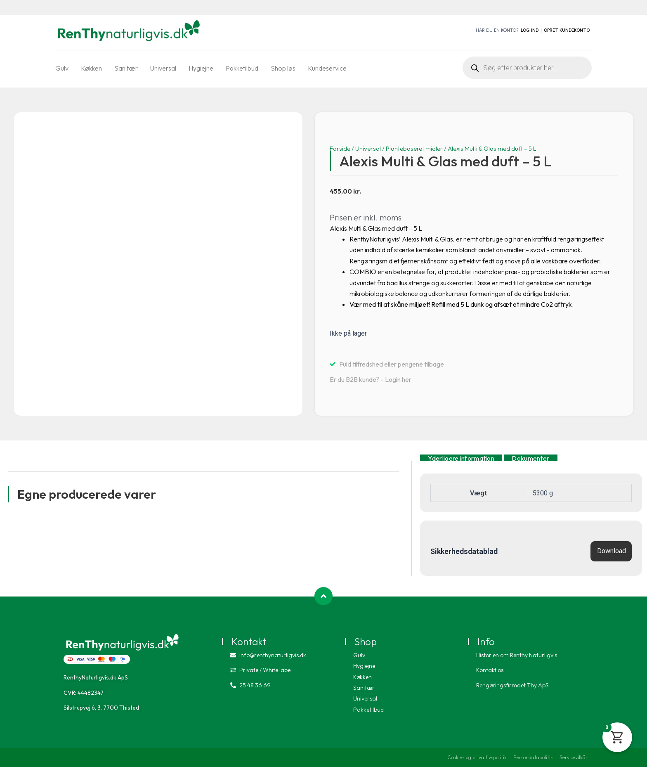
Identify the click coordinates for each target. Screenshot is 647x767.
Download (611, 551)
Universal (163, 68)
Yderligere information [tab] (461, 458)
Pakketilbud (242, 68)
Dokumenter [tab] (530, 458)
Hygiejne (201, 68)
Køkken (91, 68)
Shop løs (283, 68)
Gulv (61, 68)
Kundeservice (327, 68)
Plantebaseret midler (414, 148)
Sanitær (126, 68)
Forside (340, 148)
